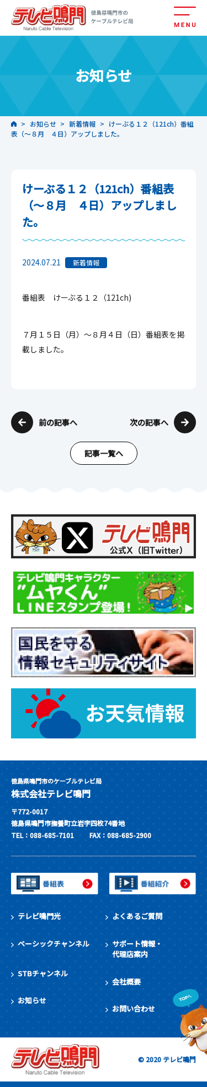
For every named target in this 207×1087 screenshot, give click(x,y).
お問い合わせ (133, 1008)
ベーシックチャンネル (53, 943)
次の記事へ (149, 422)
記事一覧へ (103, 453)
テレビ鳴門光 (39, 916)
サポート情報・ (137, 949)
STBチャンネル (43, 973)
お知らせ (32, 1000)
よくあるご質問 (137, 916)
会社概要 (126, 981)
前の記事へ (58, 422)
